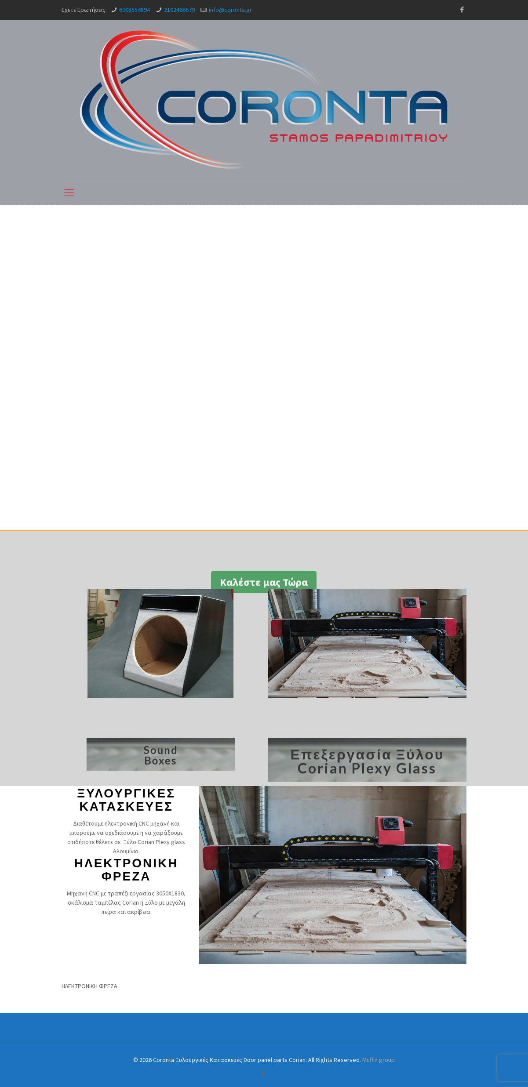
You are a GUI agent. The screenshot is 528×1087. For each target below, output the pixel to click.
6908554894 (134, 10)
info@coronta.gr (230, 10)
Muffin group (378, 1060)
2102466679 (179, 10)
